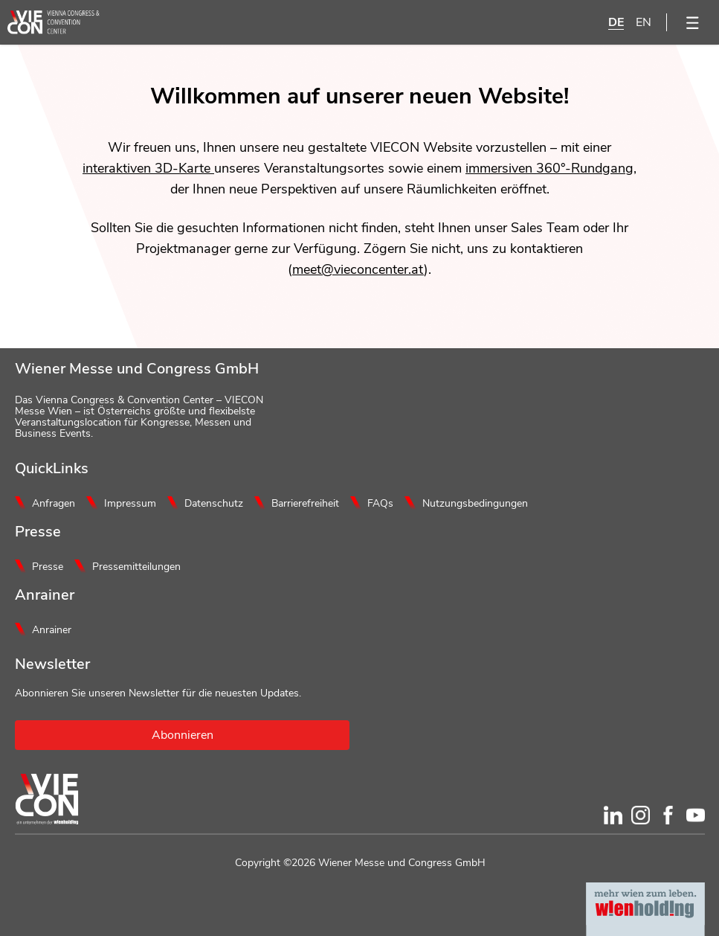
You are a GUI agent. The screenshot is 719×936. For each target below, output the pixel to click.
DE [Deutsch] (616, 22)
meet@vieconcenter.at (358, 269)
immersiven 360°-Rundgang (549, 168)
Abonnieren (182, 735)
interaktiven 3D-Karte (148, 168)
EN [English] (643, 22)
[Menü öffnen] (693, 22)
